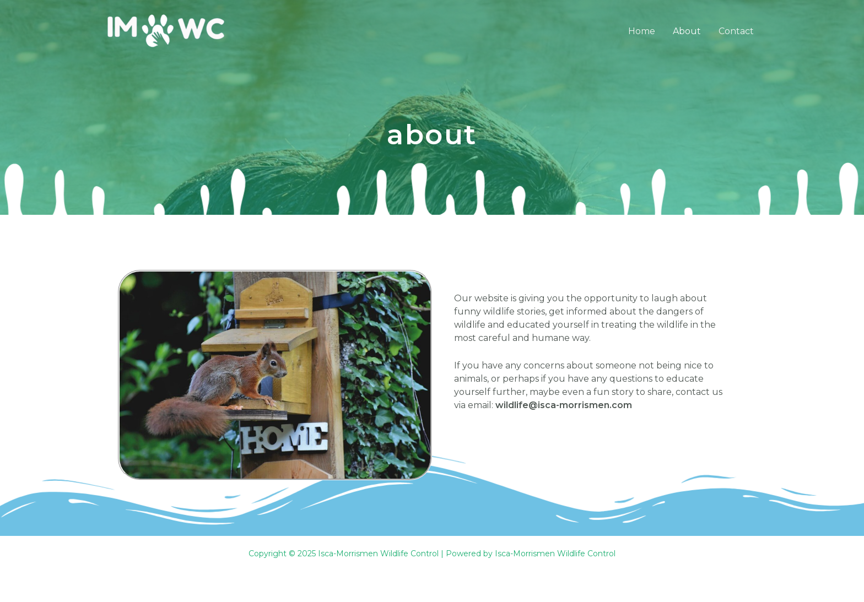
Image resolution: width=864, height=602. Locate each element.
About (687, 31)
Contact (736, 31)
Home (641, 31)
